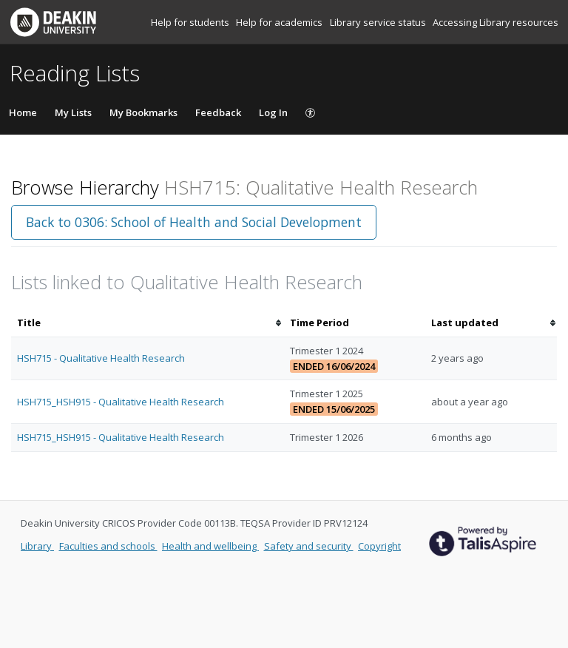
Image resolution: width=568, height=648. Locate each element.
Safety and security (309, 546)
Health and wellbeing (210, 546)
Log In (273, 112)
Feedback (218, 112)
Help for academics (280, 22)
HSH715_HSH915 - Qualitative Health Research (120, 401)
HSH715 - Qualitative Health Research (101, 358)
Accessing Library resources (495, 22)
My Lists (73, 112)
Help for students (191, 22)
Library (37, 546)
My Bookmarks (143, 112)
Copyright (379, 546)
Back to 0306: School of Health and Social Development (194, 222)
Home (23, 112)
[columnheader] (147, 323)
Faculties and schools (108, 546)
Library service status (379, 22)
